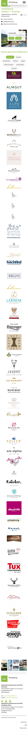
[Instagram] (6, 701)
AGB (26, 725)
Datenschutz (23, 728)
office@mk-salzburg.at (11, 697)
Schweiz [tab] (18, 57)
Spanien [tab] (15, 61)
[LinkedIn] (10, 701)
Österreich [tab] (10, 57)
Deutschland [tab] (6, 61)
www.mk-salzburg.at (12, 717)
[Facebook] (2, 701)
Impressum (24, 722)
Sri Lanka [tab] (14, 68)
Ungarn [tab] (23, 61)
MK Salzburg (13, 2)
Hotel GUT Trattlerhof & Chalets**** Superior (10, 9)
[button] (24, 2)
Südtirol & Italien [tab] (8, 64)
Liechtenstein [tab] (20, 64)
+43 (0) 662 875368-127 (10, 696)
